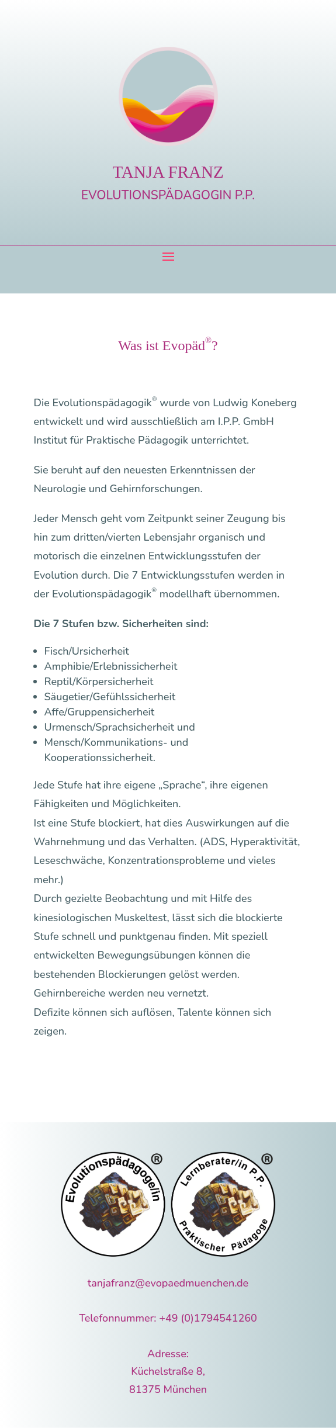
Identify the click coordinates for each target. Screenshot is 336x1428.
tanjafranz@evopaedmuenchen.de (168, 1283)
